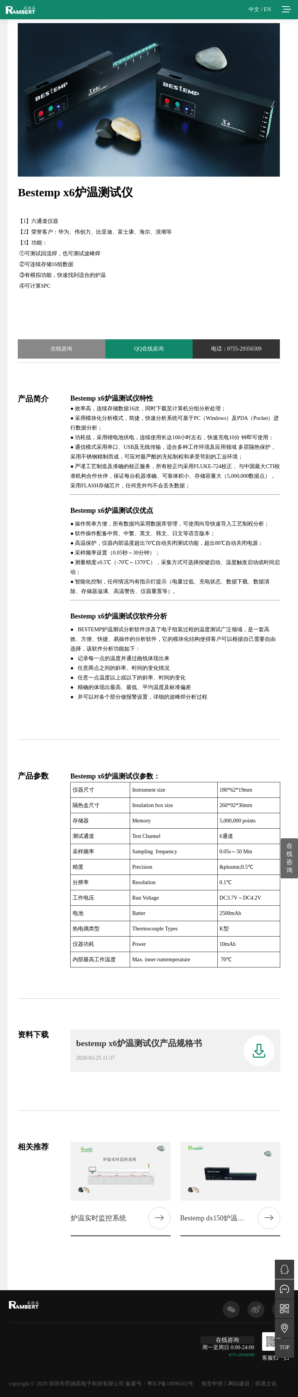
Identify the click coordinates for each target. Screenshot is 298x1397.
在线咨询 (61, 349)
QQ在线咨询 (149, 349)
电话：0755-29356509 (236, 349)
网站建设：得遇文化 (252, 1384)
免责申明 (212, 1384)
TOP (284, 1347)
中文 (254, 9)
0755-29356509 (241, 1355)
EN (267, 9)
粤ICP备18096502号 (170, 1384)
